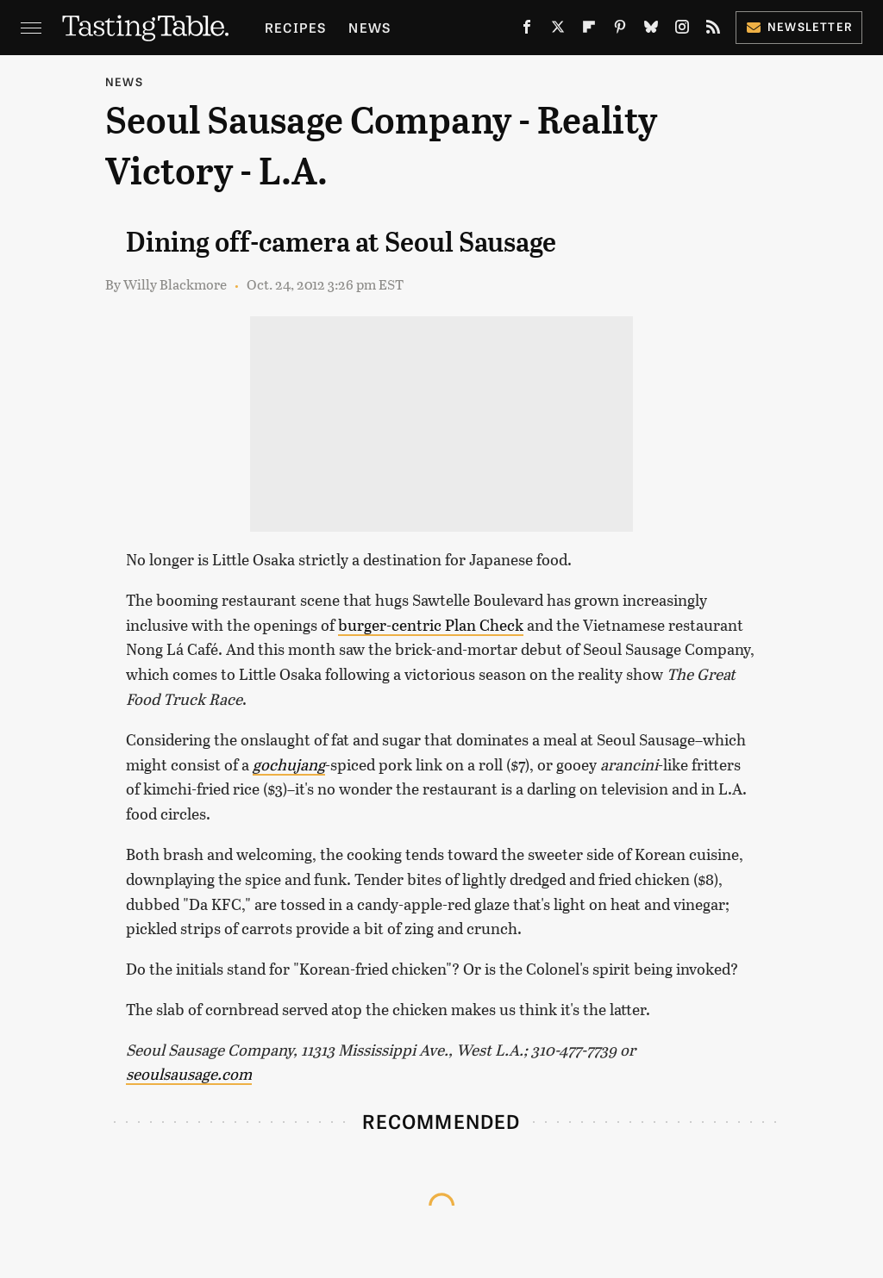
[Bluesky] (651, 30)
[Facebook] (526, 30)
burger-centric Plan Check (430, 625)
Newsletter (799, 26)
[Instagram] (682, 30)
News (369, 27)
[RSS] (713, 30)
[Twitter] (558, 30)
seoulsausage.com (189, 1074)
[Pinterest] (620, 30)
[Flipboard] (589, 30)
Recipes (295, 27)
